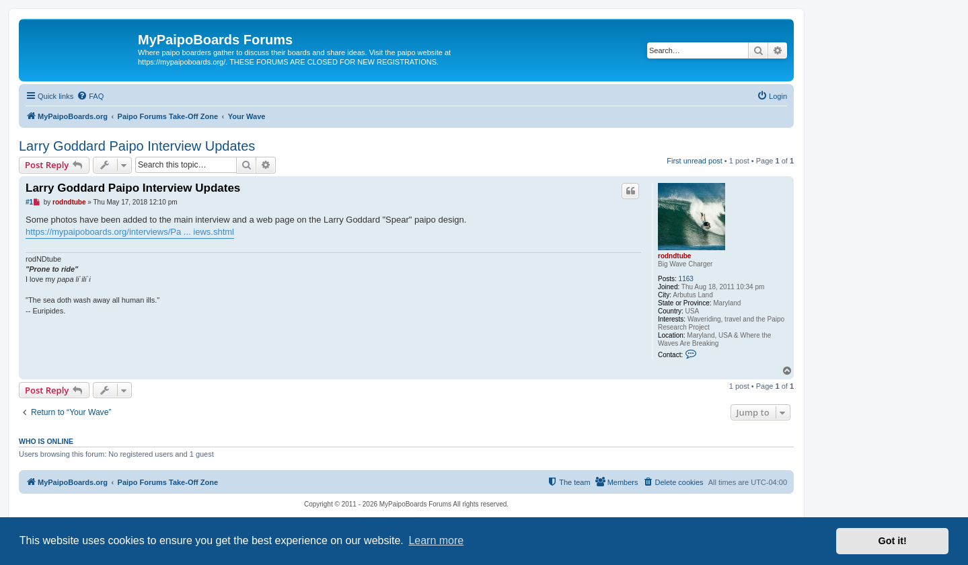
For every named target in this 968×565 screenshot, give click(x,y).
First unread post (694, 161)
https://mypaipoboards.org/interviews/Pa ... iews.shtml (130, 232)
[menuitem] (90, 96)
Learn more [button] (435, 540)
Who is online (46, 441)
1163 (686, 278)
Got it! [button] (893, 540)
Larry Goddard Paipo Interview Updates (137, 146)
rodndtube (674, 256)
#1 (29, 202)
